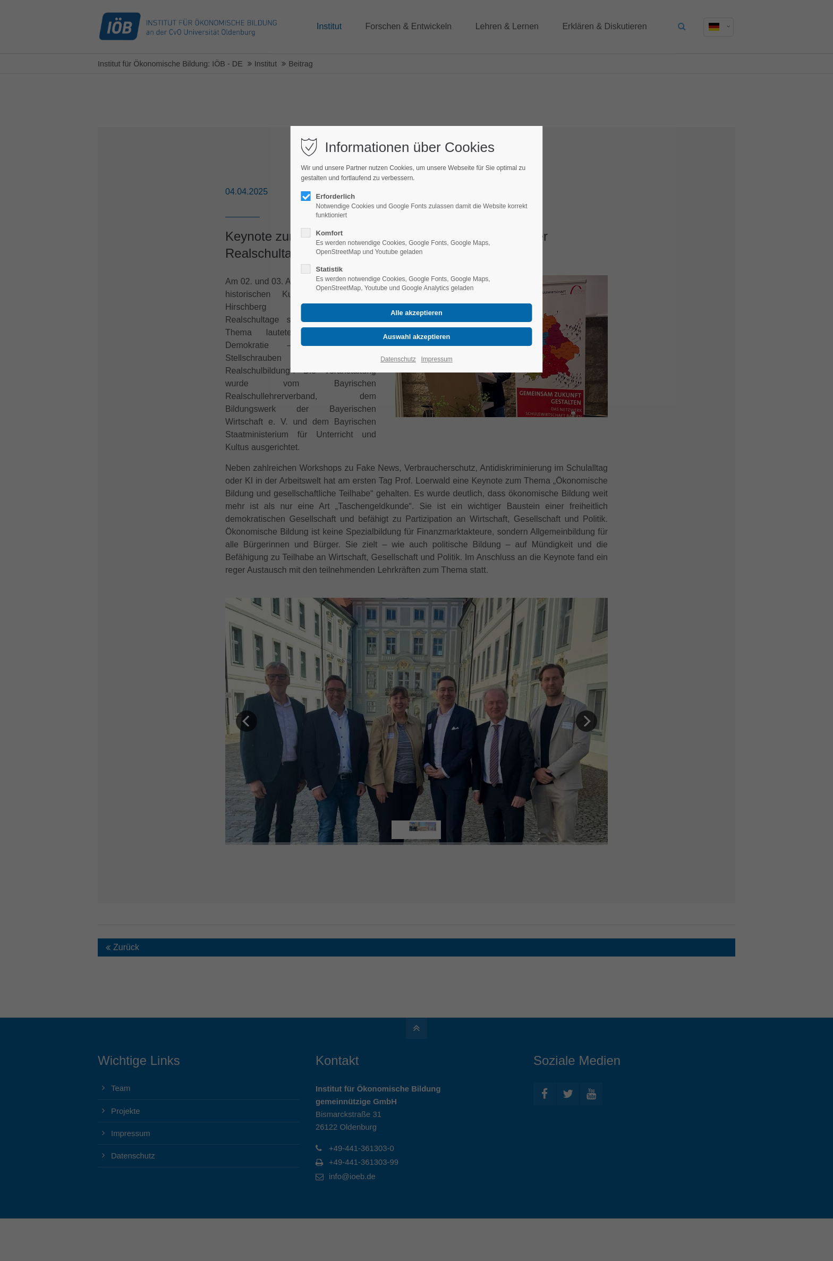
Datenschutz (398, 359)
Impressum (436, 359)
